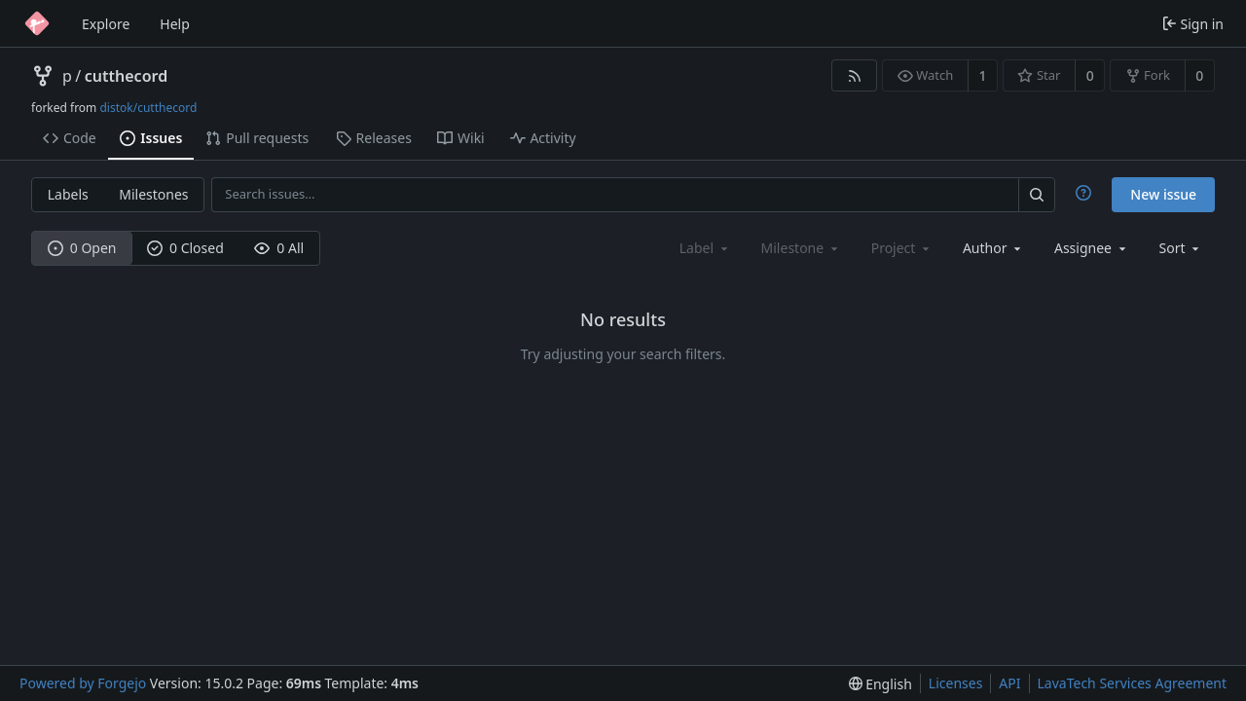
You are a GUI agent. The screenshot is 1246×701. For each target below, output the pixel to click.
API (1009, 683)
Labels (68, 194)
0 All (279, 248)
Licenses (956, 683)
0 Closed (185, 248)
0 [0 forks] (1199, 75)
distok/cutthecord (148, 107)
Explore (105, 24)
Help (175, 24)
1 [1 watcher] (983, 75)
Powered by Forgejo (82, 683)
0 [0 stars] (1090, 75)
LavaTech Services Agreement (1132, 683)
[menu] (1181, 248)
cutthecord (126, 76)
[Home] (37, 23)
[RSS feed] (854, 75)
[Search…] (1036, 194)
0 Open (82, 248)
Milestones (153, 194)
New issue (1163, 194)
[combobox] (993, 248)
